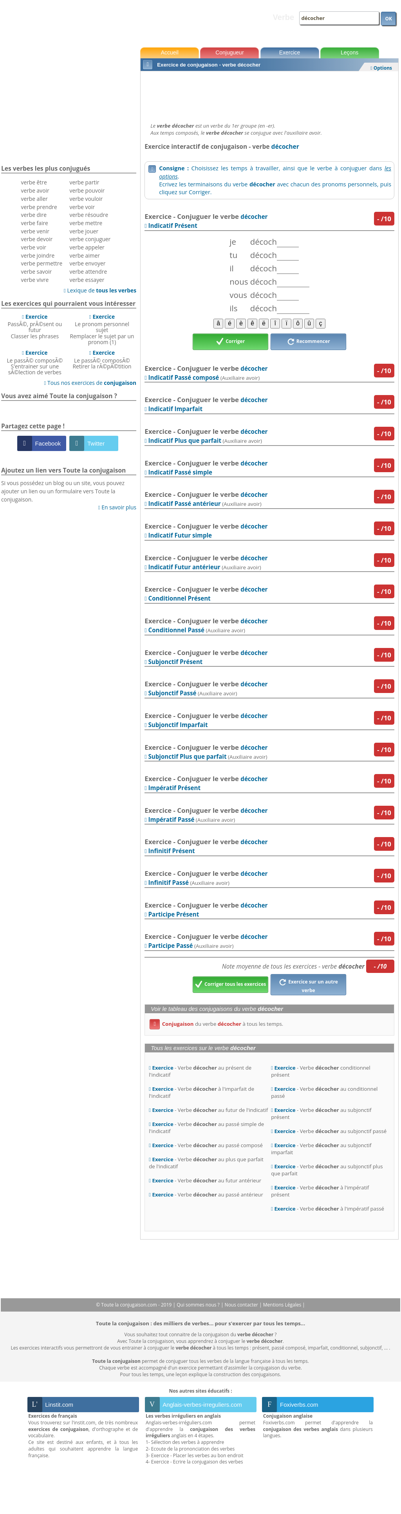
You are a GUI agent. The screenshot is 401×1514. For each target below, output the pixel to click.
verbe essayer (87, 279)
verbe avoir (35, 190)
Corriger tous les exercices (230, 985)
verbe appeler (87, 247)
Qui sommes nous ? (199, 1304)
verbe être (34, 182)
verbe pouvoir (87, 190)
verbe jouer (84, 231)
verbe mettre (86, 223)
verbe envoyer (88, 263)
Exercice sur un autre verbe (308, 985)
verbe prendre (39, 207)
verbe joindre (38, 255)
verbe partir (84, 182)
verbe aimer (85, 255)
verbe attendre (88, 271)
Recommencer (308, 342)
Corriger (230, 342)
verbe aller (34, 198)
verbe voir (33, 247)
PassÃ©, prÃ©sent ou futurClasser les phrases (34, 326)
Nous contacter (242, 1304)
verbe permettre (42, 263)
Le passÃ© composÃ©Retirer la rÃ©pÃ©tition (101, 359)
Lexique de (100, 290)
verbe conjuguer (90, 239)
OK (388, 18)
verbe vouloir (86, 198)
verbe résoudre (89, 214)
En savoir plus (117, 507)
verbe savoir (36, 271)
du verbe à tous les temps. (216, 1023)
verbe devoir (37, 239)
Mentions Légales (282, 1304)
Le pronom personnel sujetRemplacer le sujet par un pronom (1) (102, 329)
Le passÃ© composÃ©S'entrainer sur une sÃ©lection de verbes (35, 362)
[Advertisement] (269, 94)
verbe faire (34, 223)
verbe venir (35, 231)
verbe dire (34, 214)
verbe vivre (35, 279)
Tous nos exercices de (90, 382)
